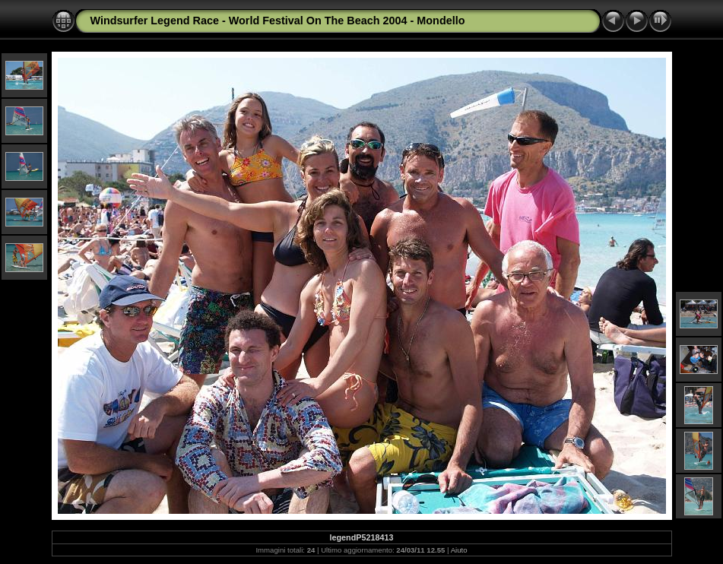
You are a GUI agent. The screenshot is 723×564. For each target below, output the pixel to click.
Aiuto (459, 550)
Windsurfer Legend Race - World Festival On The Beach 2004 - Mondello (277, 20)
